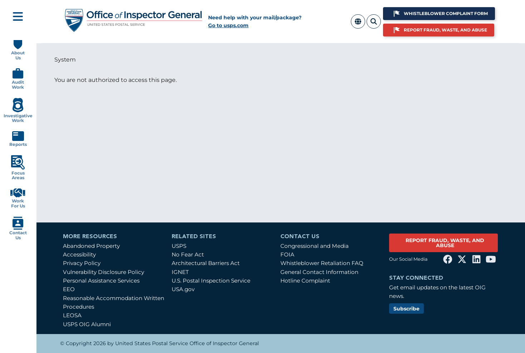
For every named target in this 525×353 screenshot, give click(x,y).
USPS (179, 245)
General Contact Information (319, 272)
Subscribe (406, 308)
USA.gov (183, 289)
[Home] (134, 29)
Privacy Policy (81, 263)
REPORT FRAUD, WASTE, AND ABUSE (445, 243)
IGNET (180, 272)
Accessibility (79, 254)
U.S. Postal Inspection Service (211, 280)
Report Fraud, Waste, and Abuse (445, 30)
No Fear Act (188, 254)
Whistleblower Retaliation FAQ (321, 263)
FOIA (287, 254)
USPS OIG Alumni (87, 324)
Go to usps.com (228, 25)
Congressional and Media (314, 245)
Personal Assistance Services (101, 280)
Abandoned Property (91, 245)
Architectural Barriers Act (206, 263)
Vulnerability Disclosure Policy (103, 272)
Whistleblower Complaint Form (446, 13)
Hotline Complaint (305, 280)
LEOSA (72, 315)
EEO (69, 289)
